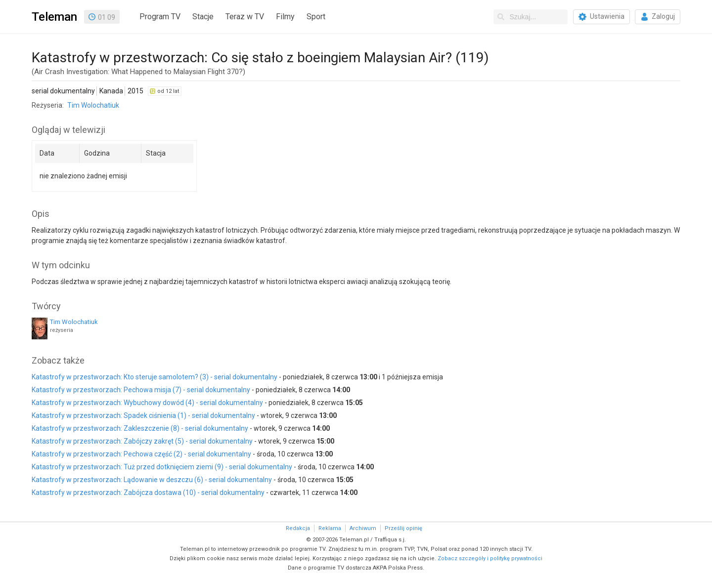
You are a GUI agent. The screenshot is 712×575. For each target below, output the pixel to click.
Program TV (159, 16)
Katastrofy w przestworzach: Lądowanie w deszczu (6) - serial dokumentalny (152, 480)
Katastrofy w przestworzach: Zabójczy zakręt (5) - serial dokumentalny (142, 441)
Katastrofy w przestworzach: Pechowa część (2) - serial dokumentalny (141, 454)
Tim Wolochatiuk (93, 105)
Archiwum (363, 528)
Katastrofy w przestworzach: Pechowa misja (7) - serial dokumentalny (141, 390)
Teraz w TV (244, 16)
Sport (316, 16)
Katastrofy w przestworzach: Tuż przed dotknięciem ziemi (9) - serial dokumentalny (162, 467)
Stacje (203, 16)
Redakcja (298, 528)
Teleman (54, 17)
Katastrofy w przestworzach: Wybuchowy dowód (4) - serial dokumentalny (147, 403)
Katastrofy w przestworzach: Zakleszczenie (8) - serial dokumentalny (140, 428)
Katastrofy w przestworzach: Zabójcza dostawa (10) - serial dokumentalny (148, 492)
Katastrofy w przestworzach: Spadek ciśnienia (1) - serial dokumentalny (143, 415)
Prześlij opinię (403, 528)
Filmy (285, 16)
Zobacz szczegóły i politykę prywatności (490, 558)
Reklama (329, 528)
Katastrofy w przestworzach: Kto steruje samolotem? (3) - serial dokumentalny (154, 377)
